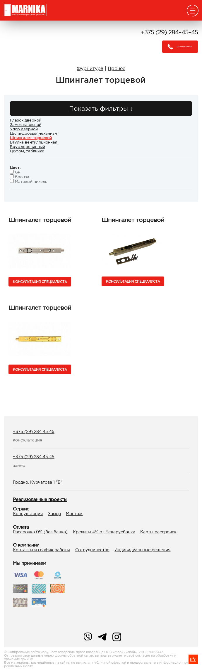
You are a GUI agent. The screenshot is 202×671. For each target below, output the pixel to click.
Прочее (116, 68)
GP (15, 172)
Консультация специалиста (40, 282)
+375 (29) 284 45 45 (33, 431)
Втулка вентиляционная (33, 142)
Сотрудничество (92, 549)
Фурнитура (90, 68)
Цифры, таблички (27, 151)
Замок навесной (25, 124)
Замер (54, 513)
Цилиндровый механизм (33, 133)
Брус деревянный (27, 146)
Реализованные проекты (40, 499)
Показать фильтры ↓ (101, 108)
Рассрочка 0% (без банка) (40, 532)
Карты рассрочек (158, 532)
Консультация (28, 513)
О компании (26, 544)
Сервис (21, 508)
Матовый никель (28, 181)
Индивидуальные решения (142, 549)
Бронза (19, 177)
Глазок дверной (25, 120)
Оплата (21, 527)
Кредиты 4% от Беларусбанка (104, 532)
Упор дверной (24, 129)
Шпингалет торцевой (31, 138)
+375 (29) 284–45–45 (169, 32)
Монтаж (74, 513)
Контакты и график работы (41, 549)
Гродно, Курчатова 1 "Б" (37, 482)
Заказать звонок (178, 47)
